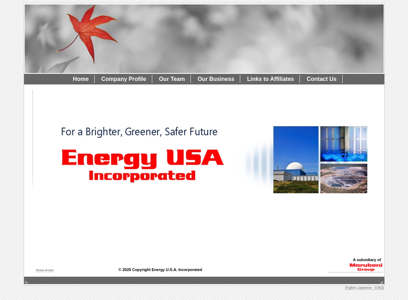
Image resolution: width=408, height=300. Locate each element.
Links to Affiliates (270, 79)
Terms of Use (44, 270)
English (350, 287)
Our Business (215, 79)
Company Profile (123, 79)
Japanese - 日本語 (371, 287)
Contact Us (321, 79)
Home (80, 79)
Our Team (172, 79)
